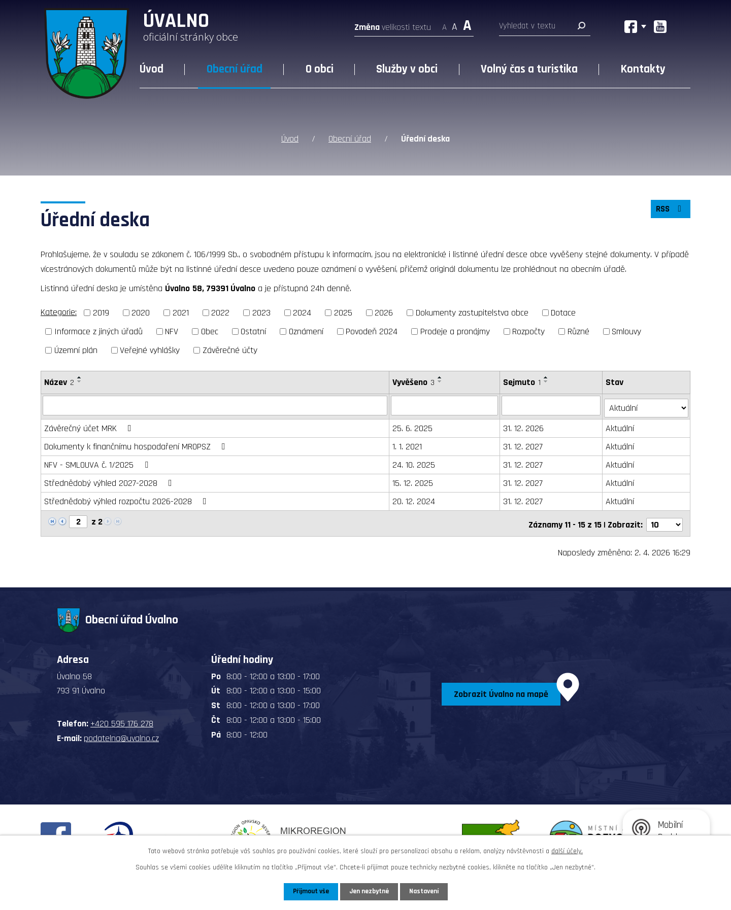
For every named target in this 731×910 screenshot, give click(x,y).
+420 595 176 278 (121, 718)
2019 (101, 312)
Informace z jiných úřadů (98, 330)
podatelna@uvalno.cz (121, 733)
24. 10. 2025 (414, 462)
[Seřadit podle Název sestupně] (79, 380)
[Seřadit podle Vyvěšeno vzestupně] (440, 376)
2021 (181, 312)
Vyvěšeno (414, 381)
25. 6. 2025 (413, 425)
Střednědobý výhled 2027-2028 (110, 480)
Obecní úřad (234, 69)
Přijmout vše (308, 891)
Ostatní (253, 330)
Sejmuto (523, 381)
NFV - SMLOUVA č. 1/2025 (98, 462)
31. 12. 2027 (524, 443)
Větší (467, 24)
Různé (578, 330)
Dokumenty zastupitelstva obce (472, 312)
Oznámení (306, 330)
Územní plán (75, 349)
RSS (669, 210)
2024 (302, 312)
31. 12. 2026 (524, 425)
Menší (444, 24)
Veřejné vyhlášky (150, 349)
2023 (261, 312)
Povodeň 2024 (371, 330)
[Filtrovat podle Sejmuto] (552, 404)
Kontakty (643, 69)
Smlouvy (626, 330)
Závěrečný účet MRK (90, 425)
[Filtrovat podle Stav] (646, 404)
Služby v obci (407, 69)
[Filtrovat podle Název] (215, 404)
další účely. (567, 850)
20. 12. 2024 (414, 498)
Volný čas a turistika (529, 69)
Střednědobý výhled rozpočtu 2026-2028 (127, 498)
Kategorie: (59, 312)
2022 (220, 312)
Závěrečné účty (230, 349)
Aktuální (621, 425)
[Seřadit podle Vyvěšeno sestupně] (440, 380)
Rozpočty (528, 330)
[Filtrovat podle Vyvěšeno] (445, 404)
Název (59, 381)
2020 (140, 312)
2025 (343, 312)
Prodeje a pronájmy (455, 330)
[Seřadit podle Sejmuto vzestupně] (547, 376)
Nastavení (426, 891)
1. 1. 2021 (407, 443)
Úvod (151, 69)
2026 (384, 312)
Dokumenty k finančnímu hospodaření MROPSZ (136, 443)
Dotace (563, 312)
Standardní (454, 24)
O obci (320, 69)
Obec (209, 330)
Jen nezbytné (369, 891)
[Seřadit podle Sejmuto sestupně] (547, 380)
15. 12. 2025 (413, 480)
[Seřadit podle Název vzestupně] (79, 376)
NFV (171, 330)
